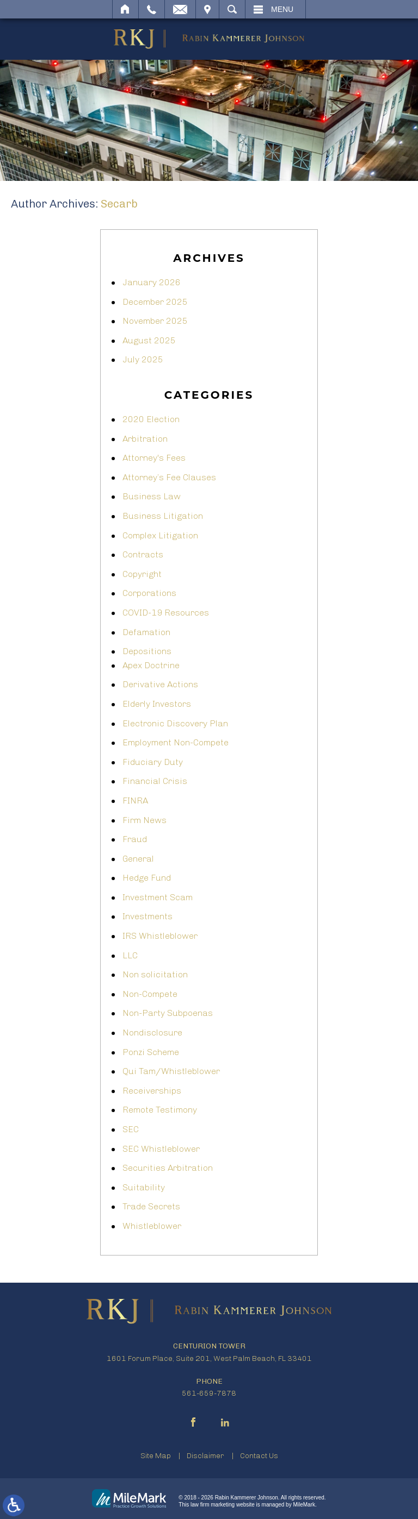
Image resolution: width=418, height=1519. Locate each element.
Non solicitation (155, 974)
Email (180, 9)
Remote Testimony (159, 1109)
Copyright (142, 574)
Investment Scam (157, 897)
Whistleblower (151, 1226)
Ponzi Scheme (150, 1052)
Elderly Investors (156, 704)
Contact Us (259, 1455)
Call (151, 9)
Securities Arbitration (167, 1168)
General (138, 858)
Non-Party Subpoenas (167, 1013)
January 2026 (151, 282)
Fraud (134, 839)
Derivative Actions (160, 684)
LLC (130, 955)
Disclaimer (205, 1455)
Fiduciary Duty (152, 762)
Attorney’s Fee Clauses (169, 477)
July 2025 (142, 359)
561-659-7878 (209, 1393)
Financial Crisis (154, 781)
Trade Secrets (151, 1206)
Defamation (146, 632)
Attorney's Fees (154, 458)
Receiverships (151, 1090)
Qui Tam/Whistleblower (171, 1071)
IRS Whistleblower (160, 936)
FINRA (135, 800)
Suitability (143, 1187)
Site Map (155, 1455)
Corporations (149, 593)
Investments (147, 916)
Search (232, 9)
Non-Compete (149, 994)
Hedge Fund (146, 878)
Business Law (151, 496)
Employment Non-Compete (175, 742)
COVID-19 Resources (165, 612)
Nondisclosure (152, 1032)
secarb (119, 203)
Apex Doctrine (151, 665)
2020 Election (151, 419)
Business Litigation (162, 516)
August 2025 (149, 340)
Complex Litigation (160, 535)
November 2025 (155, 321)
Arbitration (145, 439)
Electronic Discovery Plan (175, 723)
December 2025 (155, 302)
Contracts (142, 554)
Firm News (144, 820)
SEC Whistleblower (161, 1149)
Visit (207, 9)
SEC (130, 1129)
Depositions (146, 651)
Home (125, 9)
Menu (282, 9)
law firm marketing (212, 1505)
